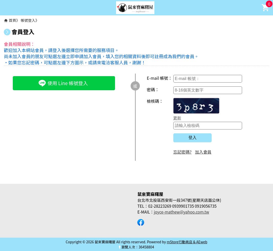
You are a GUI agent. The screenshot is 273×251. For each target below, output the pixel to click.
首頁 (12, 20)
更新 (177, 118)
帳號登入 (28, 20)
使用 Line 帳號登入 (63, 83)
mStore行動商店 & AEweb (187, 241)
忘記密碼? (182, 152)
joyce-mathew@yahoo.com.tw (181, 212)
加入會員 (203, 152)
